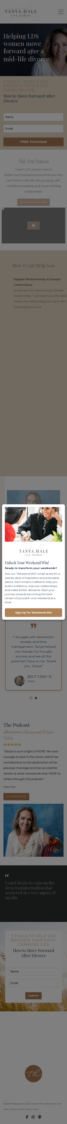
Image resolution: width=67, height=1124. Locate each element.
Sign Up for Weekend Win (33, 612)
